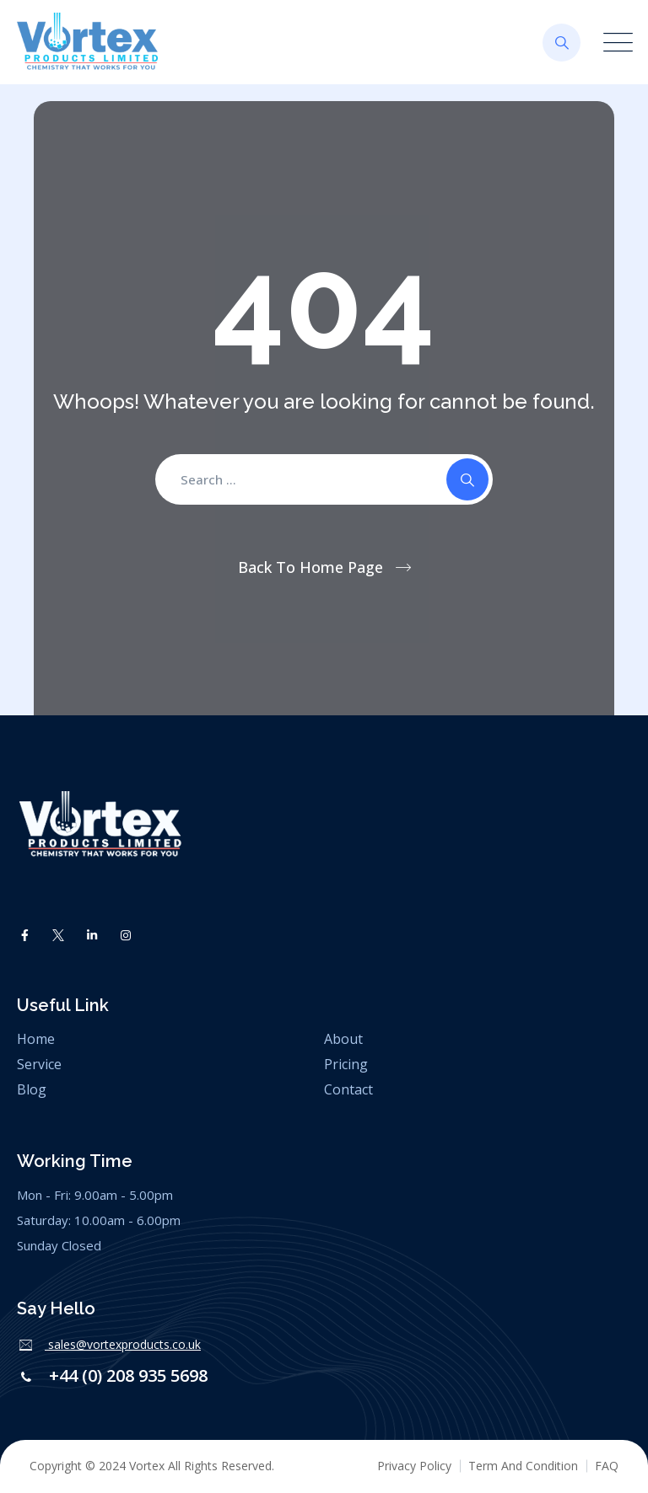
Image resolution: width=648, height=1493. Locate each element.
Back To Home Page (310, 567)
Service (39, 1064)
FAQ (606, 1466)
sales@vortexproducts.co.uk (123, 1344)
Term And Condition (523, 1466)
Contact (348, 1089)
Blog (31, 1089)
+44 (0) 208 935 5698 (126, 1375)
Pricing (346, 1064)
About (343, 1038)
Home (36, 1038)
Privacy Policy (414, 1466)
